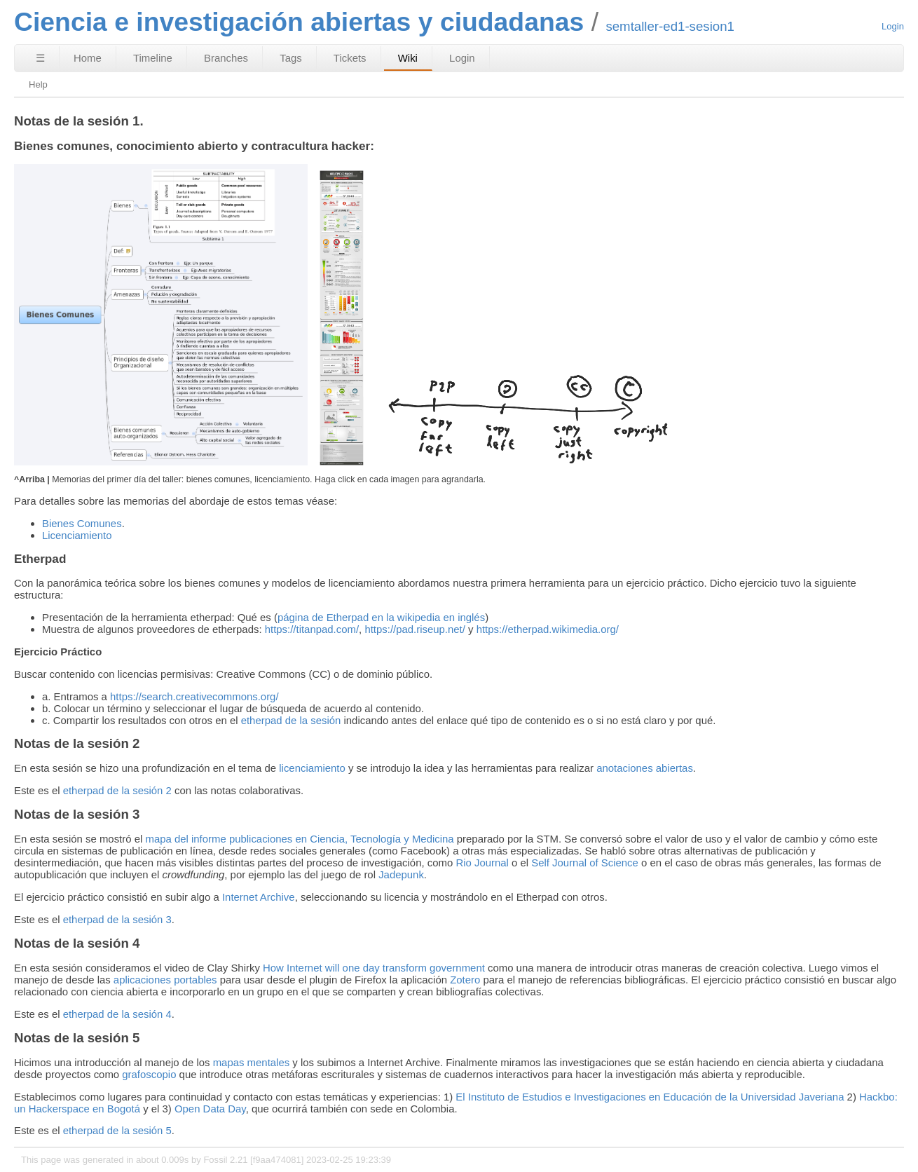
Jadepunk (401, 874)
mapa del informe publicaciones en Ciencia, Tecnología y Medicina (299, 839)
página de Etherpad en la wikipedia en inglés (381, 617)
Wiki (408, 58)
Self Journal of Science (584, 862)
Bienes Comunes (82, 523)
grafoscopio (149, 1074)
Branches (226, 58)
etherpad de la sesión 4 (117, 1014)
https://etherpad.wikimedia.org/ (548, 629)
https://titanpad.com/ (312, 629)
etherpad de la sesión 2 (117, 790)
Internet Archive (258, 897)
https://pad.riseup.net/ (414, 629)
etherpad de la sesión (291, 720)
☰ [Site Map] (40, 58)
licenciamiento (312, 768)
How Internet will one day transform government (374, 968)
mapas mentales (251, 1062)
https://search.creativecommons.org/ (194, 696)
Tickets (350, 58)
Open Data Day (210, 1109)
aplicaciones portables (165, 980)
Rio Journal (481, 862)
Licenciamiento (77, 535)
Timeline (152, 58)
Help (38, 84)
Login (893, 26)
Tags (291, 58)
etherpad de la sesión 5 (117, 1130)
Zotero (465, 980)
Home (88, 58)
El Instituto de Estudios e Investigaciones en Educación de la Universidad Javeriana (649, 1097)
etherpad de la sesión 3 (117, 919)
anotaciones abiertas (644, 768)
